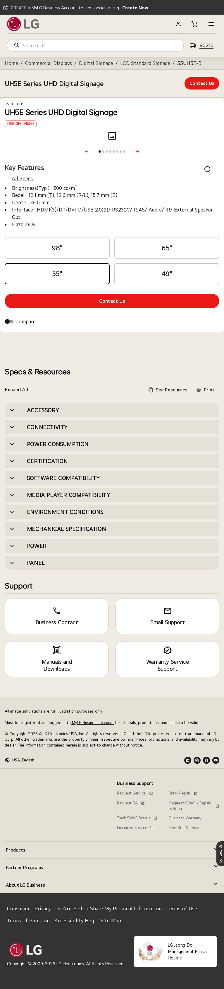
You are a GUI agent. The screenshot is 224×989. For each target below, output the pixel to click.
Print (205, 390)
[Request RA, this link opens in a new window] (131, 802)
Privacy (43, 908)
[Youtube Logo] (215, 760)
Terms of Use (181, 908)
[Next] (137, 151)
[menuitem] (30, 778)
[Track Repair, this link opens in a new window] (183, 792)
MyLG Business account (92, 722)
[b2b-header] (178, 24)
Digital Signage (96, 63)
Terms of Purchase (28, 920)
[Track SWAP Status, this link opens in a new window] (137, 817)
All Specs (22, 178)
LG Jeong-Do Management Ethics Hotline (187, 951)
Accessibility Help (75, 920)
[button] (112, 410)
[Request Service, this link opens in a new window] (135, 792)
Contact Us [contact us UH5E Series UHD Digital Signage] (201, 83)
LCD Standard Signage (145, 63)
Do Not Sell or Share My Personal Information (108, 908)
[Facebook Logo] (206, 760)
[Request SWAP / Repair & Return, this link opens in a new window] (194, 802)
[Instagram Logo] (197, 760)
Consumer (18, 908)
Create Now (135, 8)
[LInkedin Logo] (187, 760)
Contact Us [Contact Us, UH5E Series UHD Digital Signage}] (112, 301)
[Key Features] (207, 169)
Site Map (110, 920)
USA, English (23, 760)
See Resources (167, 390)
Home (11, 63)
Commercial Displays (48, 63)
